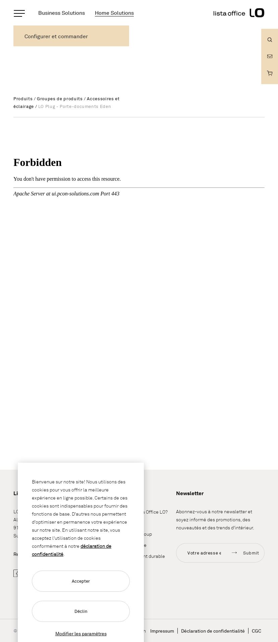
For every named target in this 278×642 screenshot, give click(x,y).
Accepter (81, 581)
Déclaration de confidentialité (213, 631)
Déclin (81, 611)
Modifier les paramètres (81, 633)
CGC (256, 631)
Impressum (162, 631)
